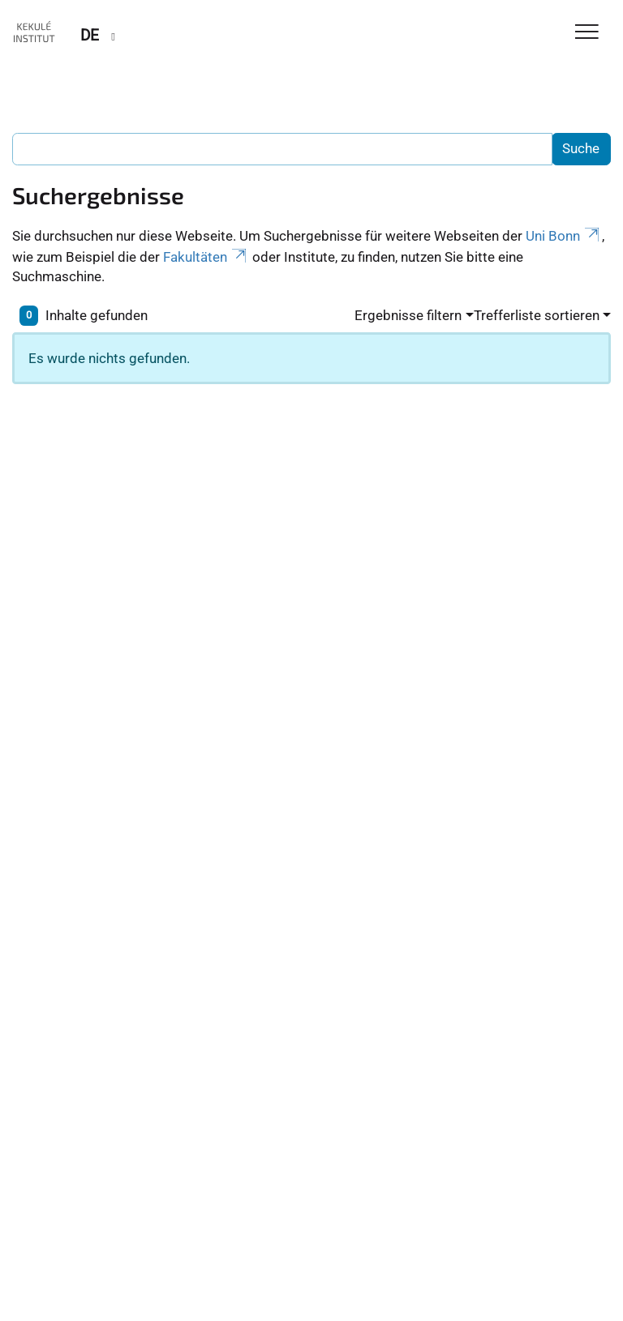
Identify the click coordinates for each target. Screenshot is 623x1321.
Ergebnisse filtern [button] (408, 315)
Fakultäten (206, 257)
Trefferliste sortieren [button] (536, 315)
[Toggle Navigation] (587, 32)
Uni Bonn (564, 236)
